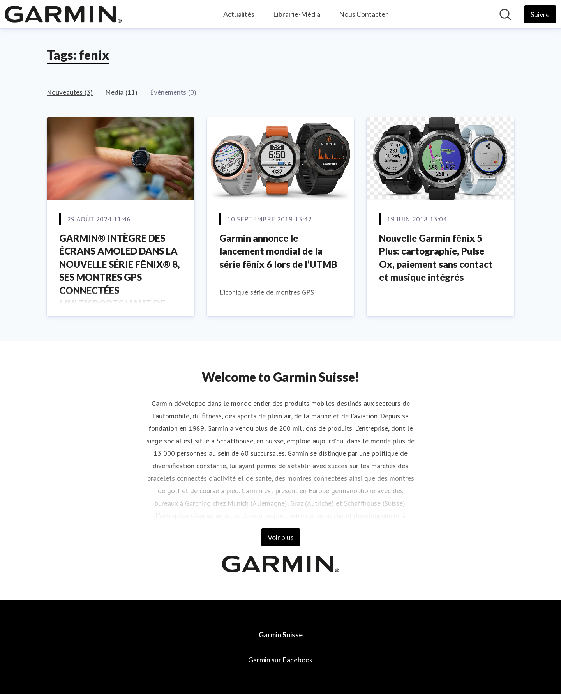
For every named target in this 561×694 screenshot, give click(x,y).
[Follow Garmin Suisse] (540, 14)
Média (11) (121, 92)
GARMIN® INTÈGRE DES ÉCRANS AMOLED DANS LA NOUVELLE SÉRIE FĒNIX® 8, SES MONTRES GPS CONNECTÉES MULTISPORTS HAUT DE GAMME (119, 277)
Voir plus (281, 537)
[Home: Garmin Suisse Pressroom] (63, 14)
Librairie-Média (296, 14)
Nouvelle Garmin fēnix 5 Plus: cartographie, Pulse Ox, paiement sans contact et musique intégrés (436, 257)
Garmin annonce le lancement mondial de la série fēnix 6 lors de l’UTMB (278, 251)
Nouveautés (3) (70, 92)
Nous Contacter (363, 14)
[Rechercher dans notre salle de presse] (505, 14)
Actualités (238, 14)
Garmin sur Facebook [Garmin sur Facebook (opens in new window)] (280, 659)
